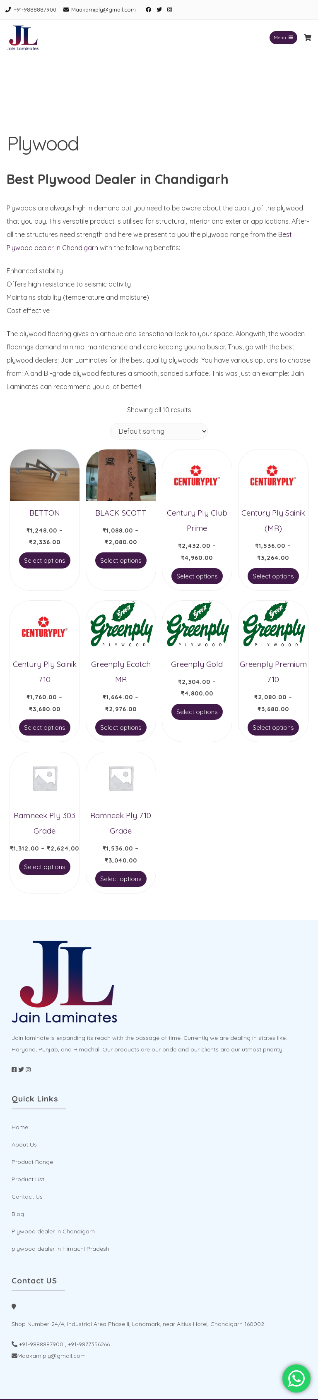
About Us (24, 1144)
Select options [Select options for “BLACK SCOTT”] (121, 560)
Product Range (32, 1162)
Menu (283, 37)
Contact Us (27, 1196)
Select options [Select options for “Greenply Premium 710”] (273, 727)
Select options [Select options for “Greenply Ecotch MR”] (121, 727)
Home (20, 1127)
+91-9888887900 (35, 9)
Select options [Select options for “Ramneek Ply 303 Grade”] (44, 867)
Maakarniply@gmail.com (103, 9)
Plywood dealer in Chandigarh (53, 1231)
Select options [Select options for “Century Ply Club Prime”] (197, 576)
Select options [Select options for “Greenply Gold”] (197, 712)
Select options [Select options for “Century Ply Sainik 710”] (44, 727)
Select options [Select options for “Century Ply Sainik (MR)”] (273, 576)
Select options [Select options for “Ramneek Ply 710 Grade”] (121, 879)
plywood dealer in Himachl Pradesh (60, 1248)
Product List (28, 1179)
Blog (18, 1214)
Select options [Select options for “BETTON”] (44, 560)
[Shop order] (159, 431)
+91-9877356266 (89, 1344)
